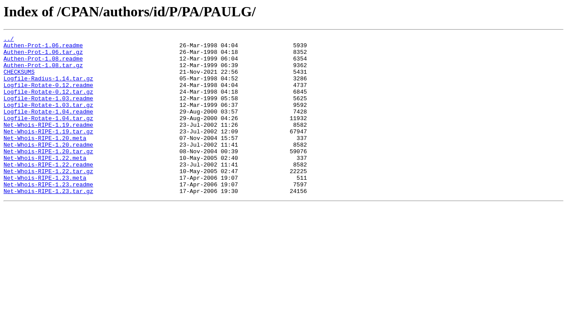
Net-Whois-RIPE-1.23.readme (48, 215)
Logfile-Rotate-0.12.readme (48, 95)
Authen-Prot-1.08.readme (43, 64)
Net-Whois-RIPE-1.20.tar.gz (48, 175)
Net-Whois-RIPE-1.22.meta (45, 183)
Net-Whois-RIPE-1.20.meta (45, 159)
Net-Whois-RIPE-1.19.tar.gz (48, 151)
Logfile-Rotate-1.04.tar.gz (48, 135)
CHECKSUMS (19, 79)
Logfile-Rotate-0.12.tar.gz (48, 103)
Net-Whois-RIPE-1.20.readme (48, 167)
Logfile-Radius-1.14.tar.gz (48, 87)
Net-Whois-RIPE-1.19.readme (48, 143)
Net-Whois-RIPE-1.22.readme (48, 191)
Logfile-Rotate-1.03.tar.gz (48, 119)
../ (9, 40)
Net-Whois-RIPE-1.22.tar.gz (48, 199)
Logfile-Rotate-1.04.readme (48, 127)
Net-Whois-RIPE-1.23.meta (45, 207)
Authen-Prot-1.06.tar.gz (43, 56)
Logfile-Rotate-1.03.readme (48, 111)
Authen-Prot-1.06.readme (43, 48)
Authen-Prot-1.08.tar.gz (43, 72)
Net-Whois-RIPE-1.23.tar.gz (48, 223)
